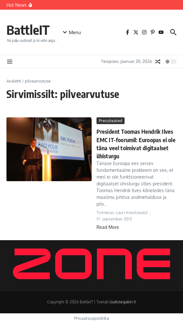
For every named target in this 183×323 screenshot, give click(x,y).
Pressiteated (110, 120)
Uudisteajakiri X (122, 301)
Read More (108, 227)
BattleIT (28, 30)
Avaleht (13, 80)
